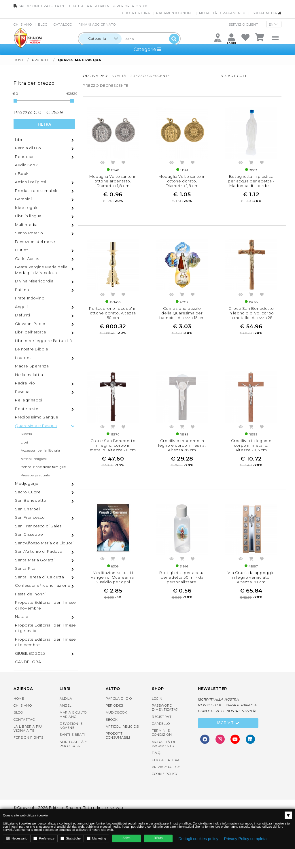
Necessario (16, 838)
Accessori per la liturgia (40, 450)
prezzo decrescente (105, 85)
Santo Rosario (29, 233)
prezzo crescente (150, 75)
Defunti (22, 315)
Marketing (96, 838)
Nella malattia (29, 374)
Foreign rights (28, 737)
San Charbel (27, 509)
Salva (126, 838)
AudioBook (26, 165)
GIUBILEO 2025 (30, 653)
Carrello (161, 724)
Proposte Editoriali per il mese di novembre (45, 605)
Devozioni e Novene (71, 726)
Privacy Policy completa (245, 838)
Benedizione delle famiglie (43, 467)
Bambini (23, 199)
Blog (43, 24)
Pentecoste (27, 408)
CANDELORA (28, 661)
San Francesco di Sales (38, 526)
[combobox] (100, 38)
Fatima (22, 289)
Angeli (21, 306)
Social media (267, 13)
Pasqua (22, 391)
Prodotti (41, 60)
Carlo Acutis (27, 258)
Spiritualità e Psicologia (73, 744)
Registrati (162, 717)
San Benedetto (30, 500)
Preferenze (43, 838)
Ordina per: (96, 75)
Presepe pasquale (35, 475)
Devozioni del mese (35, 241)
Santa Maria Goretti (34, 560)
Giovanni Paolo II (31, 323)
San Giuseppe (29, 534)
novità (119, 75)
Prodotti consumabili (36, 190)
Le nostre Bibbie (31, 349)
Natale (22, 616)
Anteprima (102, 163)
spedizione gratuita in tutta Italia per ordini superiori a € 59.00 (80, 6)
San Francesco (30, 517)
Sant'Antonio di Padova (38, 551)
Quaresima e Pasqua (36, 425)
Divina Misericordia (34, 281)
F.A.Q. (156, 753)
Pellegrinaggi (28, 400)
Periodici (24, 156)
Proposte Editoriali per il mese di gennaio (45, 628)
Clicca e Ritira (136, 13)
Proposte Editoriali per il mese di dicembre (45, 642)
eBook (22, 173)
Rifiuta (158, 838)
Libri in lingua (28, 216)
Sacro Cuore (28, 492)
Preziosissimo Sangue (36, 417)
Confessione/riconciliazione (42, 585)
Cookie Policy (165, 774)
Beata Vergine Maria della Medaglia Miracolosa (41, 270)
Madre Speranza (32, 366)
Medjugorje (27, 483)
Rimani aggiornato (97, 24)
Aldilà (66, 699)
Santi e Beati (72, 735)
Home (19, 60)
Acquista (113, 163)
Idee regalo (27, 207)
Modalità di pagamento (222, 13)
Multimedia (26, 224)
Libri (19, 139)
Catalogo (63, 24)
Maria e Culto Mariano (73, 714)
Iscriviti (228, 723)
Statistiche (70, 838)
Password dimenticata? (165, 707)
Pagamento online (174, 13)
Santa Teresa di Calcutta (39, 577)
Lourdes (23, 357)
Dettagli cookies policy (198, 838)
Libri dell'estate (30, 332)
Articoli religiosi (30, 182)
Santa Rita (25, 568)
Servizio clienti (244, 24)
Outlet (21, 250)
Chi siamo (23, 24)
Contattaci (25, 720)
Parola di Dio (28, 148)
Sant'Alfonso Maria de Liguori (44, 543)
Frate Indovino (29, 298)
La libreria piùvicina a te (28, 729)
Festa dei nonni (30, 594)
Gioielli (26, 434)
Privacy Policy (166, 767)
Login (157, 699)
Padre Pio (25, 383)
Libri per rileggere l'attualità (43, 340)
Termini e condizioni (162, 733)
